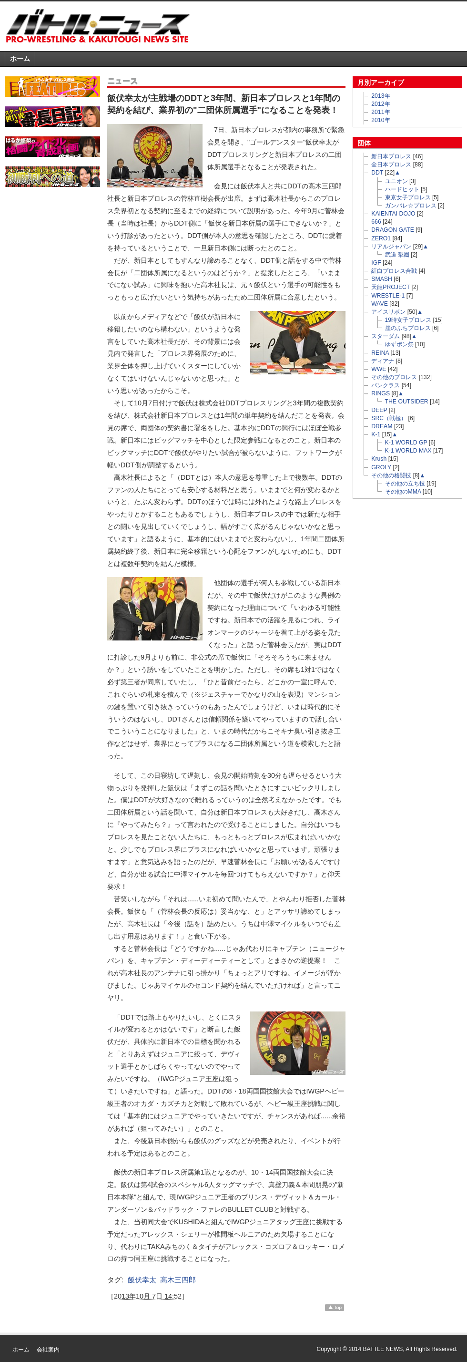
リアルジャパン (391, 246)
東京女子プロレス (408, 197)
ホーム (20, 58)
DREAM (381, 426)
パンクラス (385, 385)
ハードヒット (402, 189)
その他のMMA (403, 491)
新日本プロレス (391, 156)
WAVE (379, 303)
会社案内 (48, 1349)
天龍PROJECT (390, 287)
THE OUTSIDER (406, 401)
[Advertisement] (52, 244)
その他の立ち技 (405, 483)
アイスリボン (388, 312)
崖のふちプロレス (408, 328)
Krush (378, 458)
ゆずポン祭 (399, 344)
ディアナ (382, 361)
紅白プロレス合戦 (394, 271)
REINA (380, 353)
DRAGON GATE (392, 230)
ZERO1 (381, 238)
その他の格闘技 (391, 475)
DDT (377, 172)
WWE (378, 369)
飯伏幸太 (142, 1280)
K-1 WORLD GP (406, 442)
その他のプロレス (394, 377)
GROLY (381, 467)
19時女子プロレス (408, 320)
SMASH (381, 279)
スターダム (385, 336)
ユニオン (396, 181)
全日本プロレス (391, 164)
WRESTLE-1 (388, 295)
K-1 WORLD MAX (408, 450)
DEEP (379, 410)
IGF (376, 262)
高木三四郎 (178, 1280)
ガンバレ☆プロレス (411, 205)
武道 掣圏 (397, 254)
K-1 (375, 434)
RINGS (380, 393)
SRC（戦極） (388, 418)
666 (376, 221)
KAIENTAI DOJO (393, 213)
